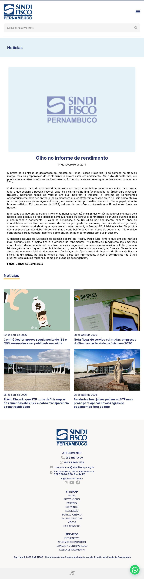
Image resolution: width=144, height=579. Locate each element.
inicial (72, 495)
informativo (72, 538)
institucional (72, 499)
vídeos (72, 522)
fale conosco (72, 526)
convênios (71, 507)
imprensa (72, 503)
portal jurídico (72, 514)
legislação (72, 510)
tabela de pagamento (72, 549)
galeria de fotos (72, 518)
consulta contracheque (72, 545)
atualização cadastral (72, 542)
